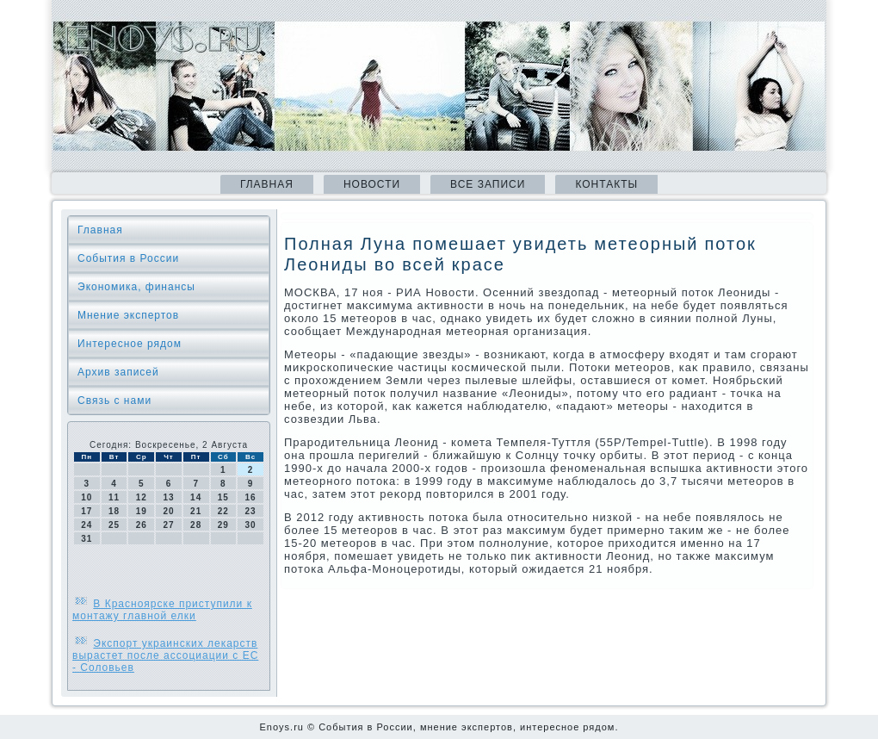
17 (86, 511)
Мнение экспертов (128, 315)
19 (141, 511)
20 (168, 511)
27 (168, 525)
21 (195, 511)
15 (223, 497)
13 (168, 497)
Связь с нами (114, 400)
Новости (371, 184)
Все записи (487, 184)
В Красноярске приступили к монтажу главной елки (162, 610)
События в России (128, 258)
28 (195, 525)
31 (86, 538)
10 (86, 497)
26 (141, 525)
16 (251, 497)
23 (251, 511)
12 (141, 497)
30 (251, 525)
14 (195, 497)
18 (114, 511)
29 (223, 525)
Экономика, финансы (136, 287)
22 (223, 511)
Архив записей (118, 372)
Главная (267, 184)
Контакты (606, 184)
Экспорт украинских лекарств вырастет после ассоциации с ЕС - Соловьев (165, 655)
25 (114, 525)
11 (114, 497)
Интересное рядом (129, 344)
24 (86, 525)
